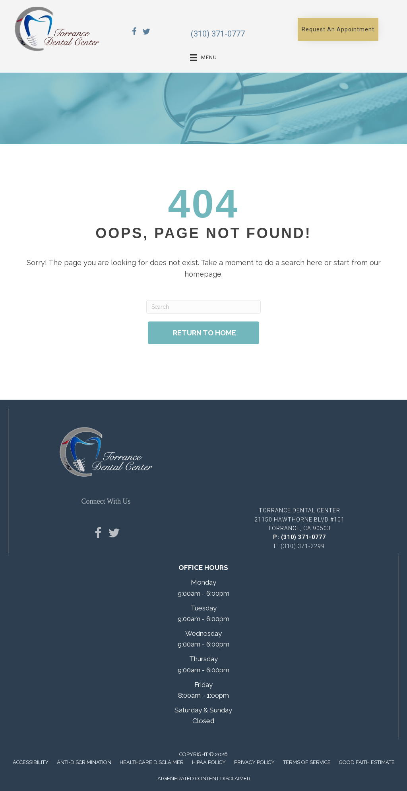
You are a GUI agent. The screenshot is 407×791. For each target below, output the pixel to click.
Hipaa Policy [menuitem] (209, 762)
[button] (338, 29)
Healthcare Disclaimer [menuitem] (152, 762)
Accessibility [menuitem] (30, 762)
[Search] (203, 307)
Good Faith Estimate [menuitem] (367, 762)
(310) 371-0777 (218, 33)
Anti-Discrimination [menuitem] (84, 762)
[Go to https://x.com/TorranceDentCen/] (146, 32)
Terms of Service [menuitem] (307, 762)
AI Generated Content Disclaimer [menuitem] (203, 778)
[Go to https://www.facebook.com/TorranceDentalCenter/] (134, 32)
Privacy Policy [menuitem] (254, 762)
